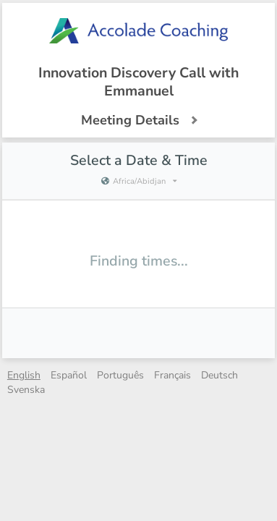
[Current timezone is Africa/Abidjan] (138, 181)
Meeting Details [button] (139, 120)
